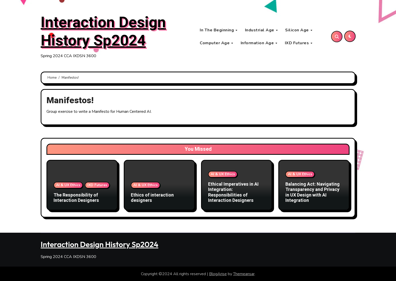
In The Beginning (217, 30)
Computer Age (215, 43)
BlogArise (218, 273)
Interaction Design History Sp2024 (103, 32)
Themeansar (244, 273)
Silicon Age (297, 30)
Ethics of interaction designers (152, 198)
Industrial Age (260, 30)
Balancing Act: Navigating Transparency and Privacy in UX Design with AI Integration (312, 193)
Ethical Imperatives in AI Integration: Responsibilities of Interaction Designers (233, 193)
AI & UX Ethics (68, 185)
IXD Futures (297, 43)
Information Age (258, 43)
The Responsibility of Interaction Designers (76, 198)
